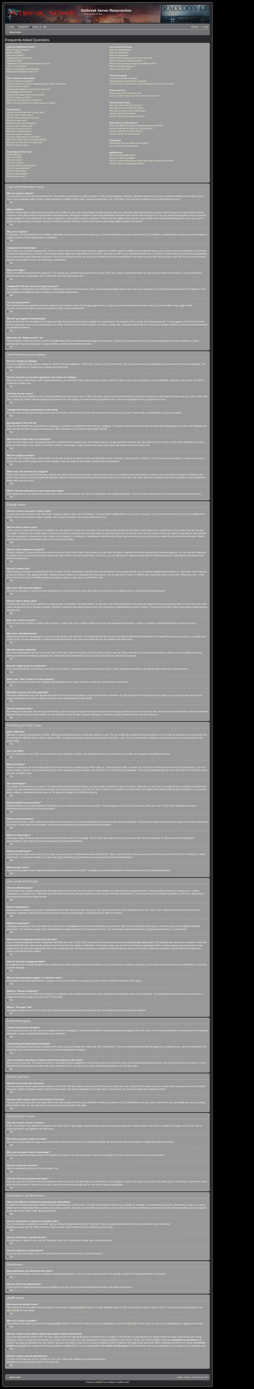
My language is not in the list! (19, 92)
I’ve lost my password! (16, 66)
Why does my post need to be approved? (24, 142)
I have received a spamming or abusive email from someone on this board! (141, 84)
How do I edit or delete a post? (20, 115)
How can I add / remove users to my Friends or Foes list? (134, 96)
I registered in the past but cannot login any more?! (29, 63)
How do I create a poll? (17, 120)
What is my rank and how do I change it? (24, 100)
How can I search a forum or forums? (125, 105)
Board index (15, 32)
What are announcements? (18, 168)
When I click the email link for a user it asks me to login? (31, 103)
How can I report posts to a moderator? (24, 137)
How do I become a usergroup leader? (126, 61)
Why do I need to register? (18, 50)
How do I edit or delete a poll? (20, 126)
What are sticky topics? (17, 171)
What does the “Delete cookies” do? (22, 72)
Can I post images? (15, 163)
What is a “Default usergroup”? (122, 66)
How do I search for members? (122, 113)
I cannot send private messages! (123, 78)
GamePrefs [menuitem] (23, 27)
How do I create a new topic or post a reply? (26, 112)
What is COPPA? (14, 52)
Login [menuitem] (205, 27)
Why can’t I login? (14, 61)
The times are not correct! (18, 86)
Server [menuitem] (35, 27)
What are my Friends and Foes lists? (125, 93)
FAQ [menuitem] (12, 27)
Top (11, 202)
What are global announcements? (21, 165)
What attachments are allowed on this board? (129, 143)
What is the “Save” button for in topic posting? (26, 139)
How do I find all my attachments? (124, 146)
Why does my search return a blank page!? (128, 111)
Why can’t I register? (16, 55)
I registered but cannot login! (19, 58)
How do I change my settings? (20, 81)
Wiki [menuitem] (45, 27)
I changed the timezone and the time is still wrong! (28, 89)
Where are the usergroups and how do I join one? (130, 58)
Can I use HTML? (14, 157)
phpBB (94, 429)
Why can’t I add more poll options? (22, 123)
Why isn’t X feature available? (122, 158)
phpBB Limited (86, 1307)
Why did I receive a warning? (19, 134)
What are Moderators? (119, 52)
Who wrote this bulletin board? (122, 155)
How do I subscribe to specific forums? (126, 131)
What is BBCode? (14, 154)
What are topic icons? (16, 176)
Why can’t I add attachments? (20, 131)
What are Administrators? (120, 50)
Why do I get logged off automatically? (23, 69)
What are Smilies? (15, 160)
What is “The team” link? (119, 69)
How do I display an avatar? (19, 97)
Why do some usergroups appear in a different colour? (132, 63)
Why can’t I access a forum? (19, 129)
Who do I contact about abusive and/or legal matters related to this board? (141, 161)
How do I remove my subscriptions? (124, 134)
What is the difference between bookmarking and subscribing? (136, 125)
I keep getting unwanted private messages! (127, 81)
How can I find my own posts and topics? (127, 116)
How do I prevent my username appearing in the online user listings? (36, 84)
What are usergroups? (119, 55)
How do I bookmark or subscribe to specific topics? (131, 128)
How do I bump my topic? (18, 145)
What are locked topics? (17, 174)
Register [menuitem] (195, 27)
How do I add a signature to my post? (23, 118)
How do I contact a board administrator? (126, 163)
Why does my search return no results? (126, 108)
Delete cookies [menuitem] (183, 1377)
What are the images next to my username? (26, 95)
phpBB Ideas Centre (134, 1323)
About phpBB (13, 1310)
